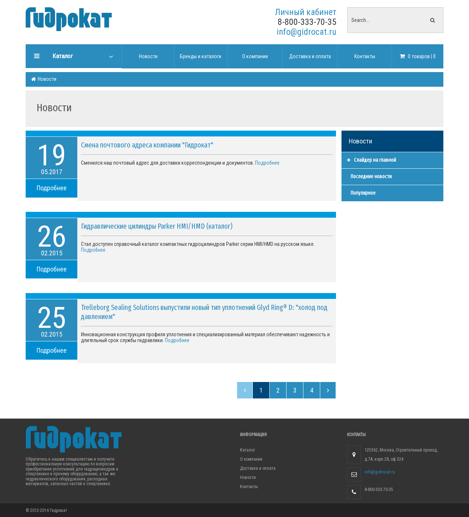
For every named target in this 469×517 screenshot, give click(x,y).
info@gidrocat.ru (306, 32)
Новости (46, 79)
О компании (251, 459)
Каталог (247, 450)
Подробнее (52, 188)
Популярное (363, 193)
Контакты (249, 486)
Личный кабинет (305, 12)
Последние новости (371, 176)
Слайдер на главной (371, 160)
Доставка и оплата (258, 468)
